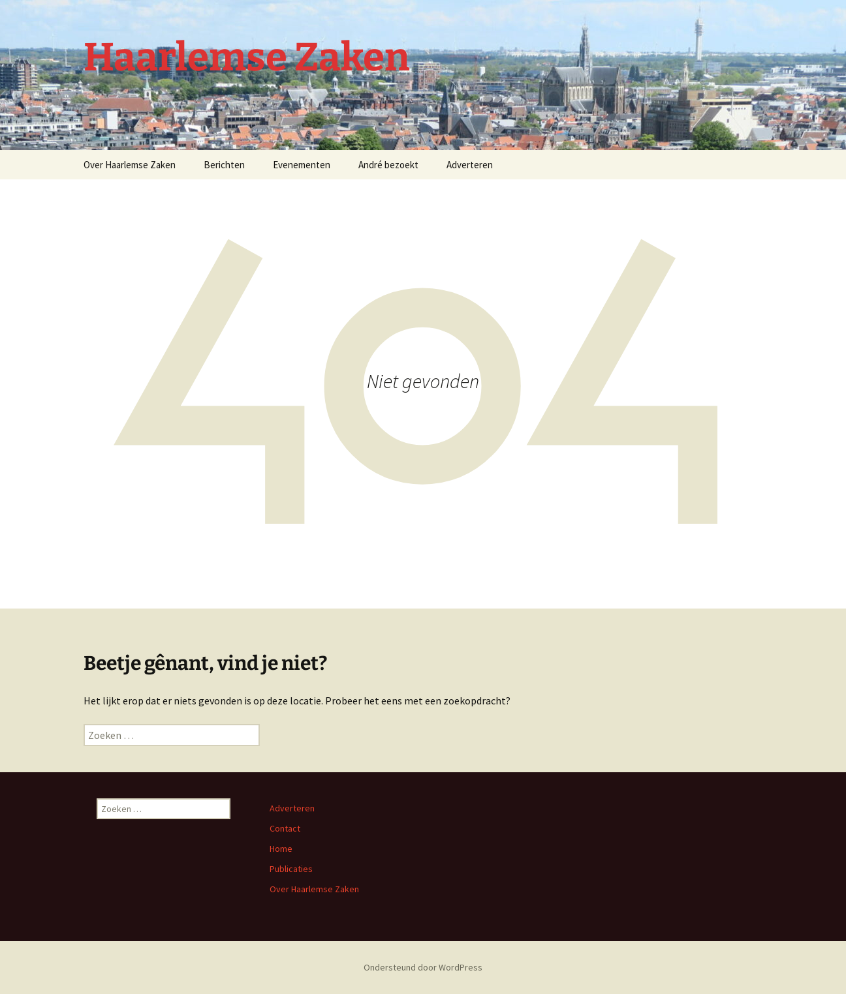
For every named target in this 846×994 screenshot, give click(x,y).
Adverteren (469, 164)
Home (281, 848)
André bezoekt (388, 164)
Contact (285, 828)
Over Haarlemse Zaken (130, 164)
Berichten (224, 164)
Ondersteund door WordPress (423, 967)
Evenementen (301, 164)
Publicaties (291, 869)
